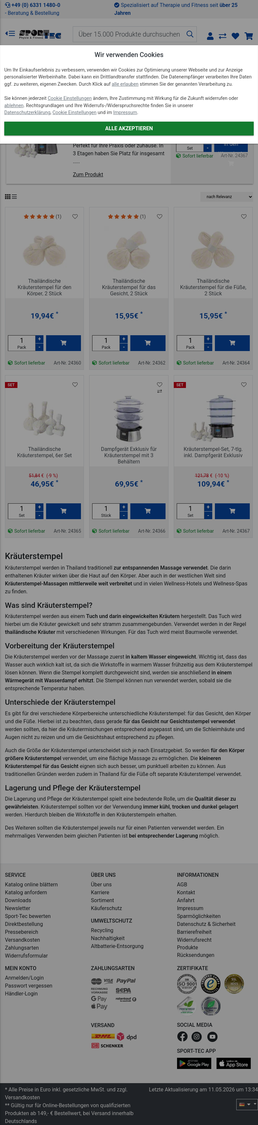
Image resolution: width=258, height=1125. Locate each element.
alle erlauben (125, 84)
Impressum (125, 112)
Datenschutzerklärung (27, 112)
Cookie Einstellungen (70, 98)
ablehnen (14, 105)
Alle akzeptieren (129, 128)
